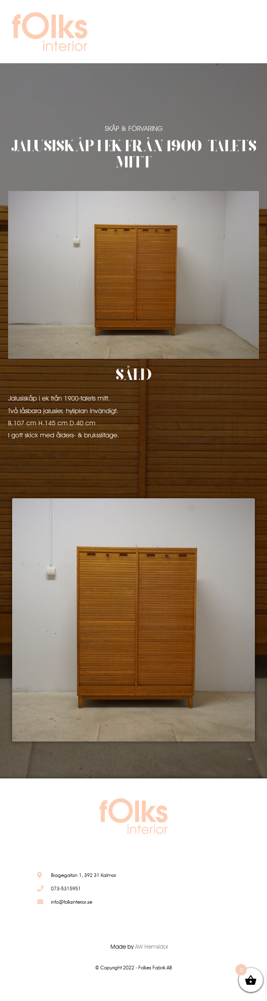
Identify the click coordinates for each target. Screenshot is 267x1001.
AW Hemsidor (151, 946)
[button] (227, 34)
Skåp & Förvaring (134, 128)
